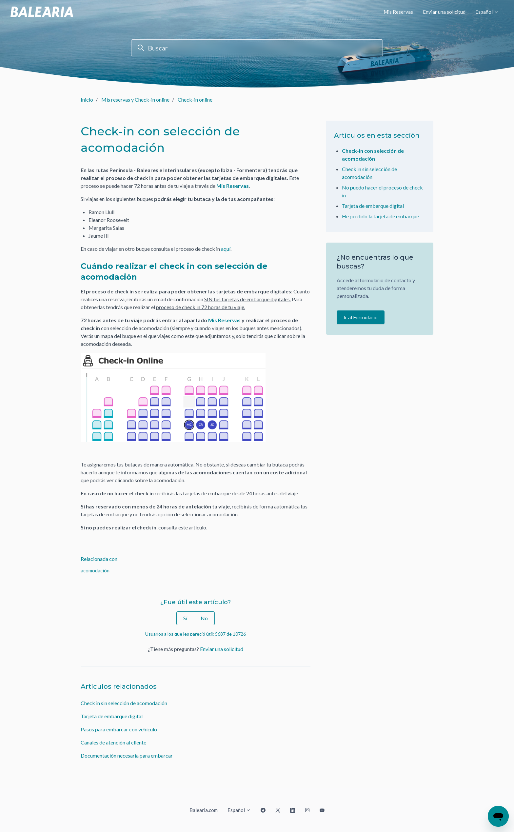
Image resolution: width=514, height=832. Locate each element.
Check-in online (195, 99)
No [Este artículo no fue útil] (204, 618)
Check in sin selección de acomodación (124, 703)
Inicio (87, 99)
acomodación (95, 570)
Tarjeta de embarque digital (112, 716)
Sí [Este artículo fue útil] (185, 618)
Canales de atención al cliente (113, 742)
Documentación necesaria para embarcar (127, 755)
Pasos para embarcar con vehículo (119, 729)
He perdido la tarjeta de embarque (380, 216)
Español (487, 12)
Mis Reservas (398, 12)
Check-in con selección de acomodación (373, 155)
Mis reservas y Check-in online (135, 99)
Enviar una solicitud (444, 12)
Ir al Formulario (361, 317)
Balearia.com (203, 810)
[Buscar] (257, 47)
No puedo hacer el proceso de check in (382, 191)
